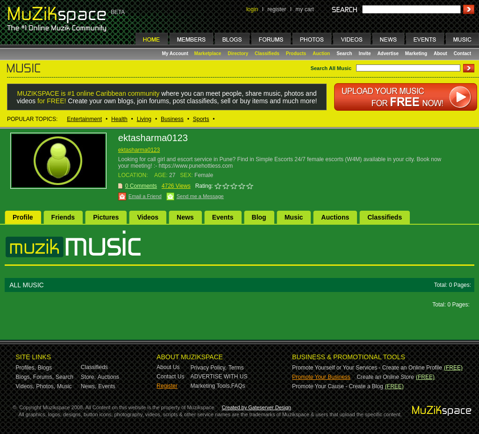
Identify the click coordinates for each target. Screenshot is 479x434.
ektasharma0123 (139, 150)
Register (167, 386)
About (440, 53)
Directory (238, 53)
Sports (201, 119)
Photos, (45, 386)
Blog (259, 217)
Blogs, (23, 377)
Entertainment (84, 119)
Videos (147, 217)
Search (344, 53)
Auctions (335, 217)
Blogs (45, 367)
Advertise (388, 53)
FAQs (238, 386)
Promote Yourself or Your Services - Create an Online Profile (367, 367)
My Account (176, 53)
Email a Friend (145, 196)
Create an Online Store (385, 377)
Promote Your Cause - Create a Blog (337, 386)
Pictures (106, 217)
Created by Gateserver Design (256, 407)
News (185, 217)
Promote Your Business (321, 377)
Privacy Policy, (209, 367)
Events (223, 217)
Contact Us (170, 376)
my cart (304, 9)
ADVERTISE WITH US (219, 376)
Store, (88, 377)
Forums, (43, 377)
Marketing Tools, (211, 386)
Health (119, 119)
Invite (364, 53)
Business (172, 119)
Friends (63, 217)
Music (294, 217)
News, (88, 386)
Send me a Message (200, 196)
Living (144, 119)
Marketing (416, 53)
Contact (462, 53)
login (252, 9)
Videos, (25, 386)
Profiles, (26, 367)
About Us (168, 367)
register (276, 9)
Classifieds (267, 53)
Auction (321, 53)
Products (296, 53)
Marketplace (208, 53)
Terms (236, 367)
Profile (23, 217)
